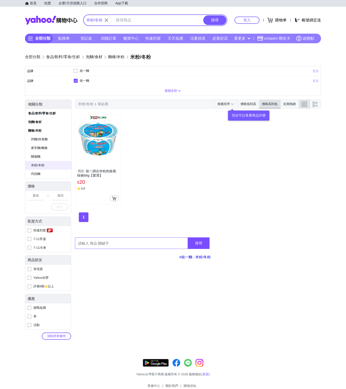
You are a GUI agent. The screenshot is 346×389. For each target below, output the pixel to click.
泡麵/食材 (35, 130)
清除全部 (97, 69)
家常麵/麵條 (39, 156)
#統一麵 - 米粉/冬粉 (195, 266)
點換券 (64, 38)
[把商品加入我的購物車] (114, 207)
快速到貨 (153, 38)
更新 (317, 371)
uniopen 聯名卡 (273, 38)
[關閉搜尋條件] (106, 20)
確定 (59, 215)
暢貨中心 (131, 38)
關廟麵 (35, 165)
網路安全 (281, 377)
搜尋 (198, 252)
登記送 (86, 38)
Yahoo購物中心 (51, 20)
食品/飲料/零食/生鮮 (42, 122)
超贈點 (305, 38)
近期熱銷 (289, 112)
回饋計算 (108, 38)
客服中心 (227, 377)
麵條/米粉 (35, 139)
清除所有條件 (56, 344)
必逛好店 (220, 38)
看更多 (242, 38)
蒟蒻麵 (35, 182)
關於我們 (245, 377)
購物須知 (263, 377)
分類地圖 (315, 377)
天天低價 (175, 38)
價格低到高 (248, 112)
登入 (247, 20)
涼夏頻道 (197, 38)
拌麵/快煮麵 (39, 148)
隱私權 (298, 377)
